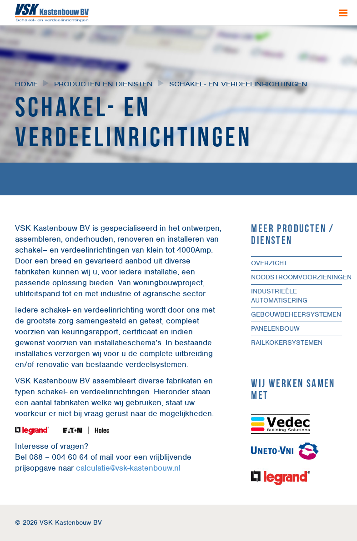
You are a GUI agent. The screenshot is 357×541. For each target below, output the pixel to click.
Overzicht (269, 263)
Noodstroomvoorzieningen (301, 277)
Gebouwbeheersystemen (296, 314)
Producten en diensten (103, 84)
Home (26, 84)
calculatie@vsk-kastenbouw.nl (128, 468)
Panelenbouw (275, 328)
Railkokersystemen (286, 342)
